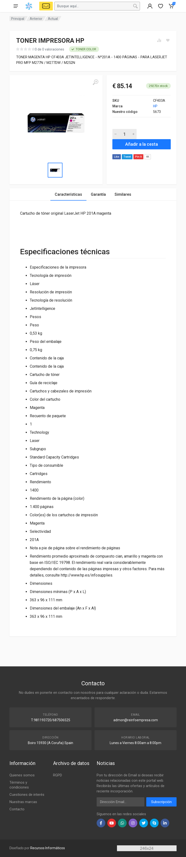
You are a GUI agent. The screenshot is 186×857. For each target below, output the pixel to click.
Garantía (98, 194)
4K (147, 156)
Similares (123, 194)
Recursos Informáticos (47, 848)
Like (116, 156)
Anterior (36, 19)
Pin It (138, 156)
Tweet (127, 156)
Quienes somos (22, 775)
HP (155, 106)
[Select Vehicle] (46, 6)
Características (68, 194)
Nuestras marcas (23, 802)
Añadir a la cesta (141, 144)
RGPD (57, 775)
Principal (17, 19)
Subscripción (161, 802)
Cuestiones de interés (26, 794)
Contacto (16, 809)
